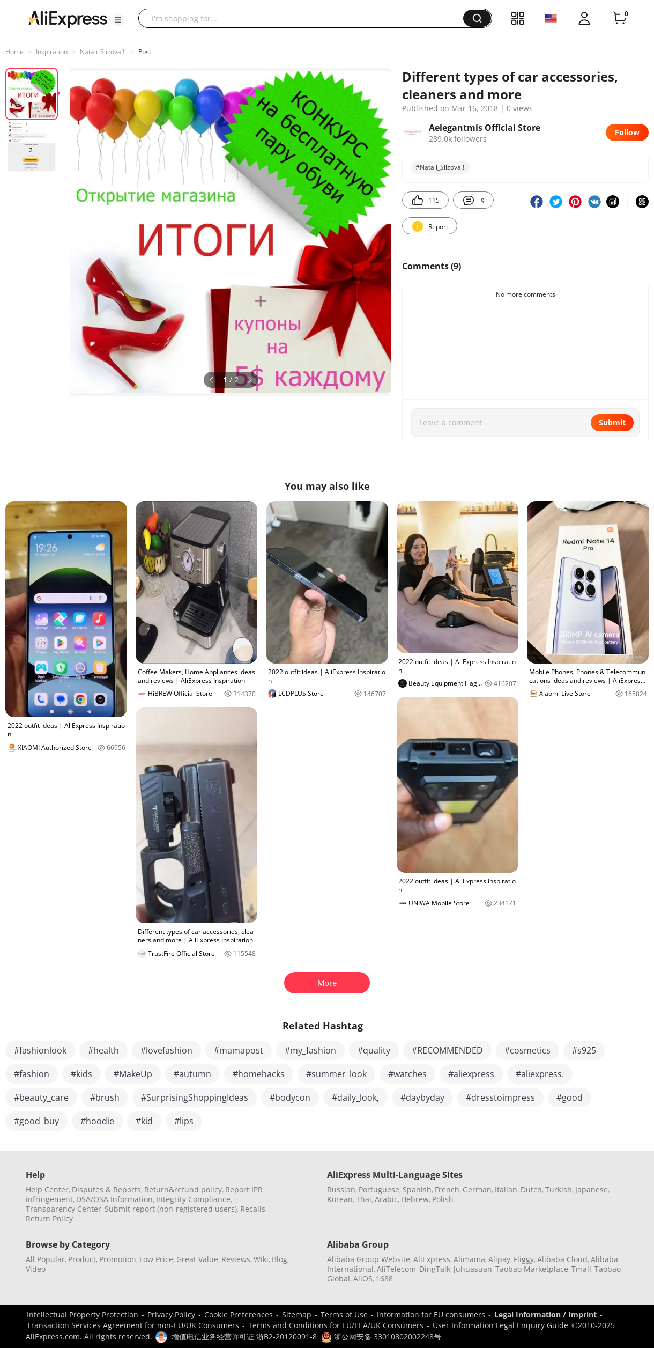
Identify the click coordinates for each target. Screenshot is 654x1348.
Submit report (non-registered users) (171, 1209)
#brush (105, 1097)
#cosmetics (527, 1050)
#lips (184, 1121)
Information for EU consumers (431, 1314)
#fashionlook (40, 1050)
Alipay (499, 1259)
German (477, 1189)
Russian (341, 1189)
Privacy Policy (171, 1314)
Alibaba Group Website (368, 1259)
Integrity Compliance (193, 1199)
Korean (340, 1199)
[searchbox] (304, 18)
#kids (81, 1074)
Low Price (156, 1259)
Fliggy (524, 1259)
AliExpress (431, 1259)
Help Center (47, 1189)
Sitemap (296, 1314)
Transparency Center (63, 1209)
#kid (144, 1121)
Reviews (235, 1259)
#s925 (584, 1050)
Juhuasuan (473, 1269)
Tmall (581, 1269)
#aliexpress (471, 1074)
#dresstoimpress (500, 1097)
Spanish (417, 1189)
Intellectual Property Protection (82, 1314)
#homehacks (259, 1074)
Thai (363, 1199)
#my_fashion (310, 1050)
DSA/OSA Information (114, 1199)
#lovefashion (166, 1050)
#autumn (192, 1074)
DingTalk (434, 1269)
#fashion (31, 1074)
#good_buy (36, 1121)
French (447, 1189)
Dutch (531, 1189)
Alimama (469, 1259)
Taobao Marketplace (531, 1269)
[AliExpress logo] (67, 19)
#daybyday (422, 1097)
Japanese (591, 1189)
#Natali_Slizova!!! (440, 167)
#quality (374, 1050)
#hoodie (97, 1121)
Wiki (261, 1259)
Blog (279, 1259)
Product (82, 1259)
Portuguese (379, 1189)
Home (14, 51)
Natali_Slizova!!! (103, 51)
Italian (506, 1189)
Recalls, (253, 1209)
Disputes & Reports (106, 1189)
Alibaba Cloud (562, 1259)
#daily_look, (355, 1097)
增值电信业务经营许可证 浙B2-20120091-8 (244, 1336)
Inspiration (52, 51)
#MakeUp (133, 1074)
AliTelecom (396, 1269)
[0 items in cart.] (619, 18)
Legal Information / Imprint (545, 1314)
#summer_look (336, 1074)
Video (36, 1269)
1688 (384, 1278)
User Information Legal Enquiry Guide (500, 1325)
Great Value (197, 1259)
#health (103, 1050)
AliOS (363, 1278)
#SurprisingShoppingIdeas (194, 1097)
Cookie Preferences (238, 1314)
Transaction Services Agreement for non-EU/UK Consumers (133, 1325)
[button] (118, 19)
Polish (443, 1199)
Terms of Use (344, 1314)
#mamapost (238, 1050)
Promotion (117, 1259)
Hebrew (415, 1199)
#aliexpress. (540, 1074)
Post (144, 51)
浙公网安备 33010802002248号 (381, 1336)
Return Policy (49, 1218)
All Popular (45, 1259)
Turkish (558, 1189)
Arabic (386, 1199)
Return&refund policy (183, 1189)
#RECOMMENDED (447, 1050)
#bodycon (290, 1097)
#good (569, 1097)
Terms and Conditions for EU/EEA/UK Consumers (335, 1325)
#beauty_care (41, 1097)
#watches (407, 1074)
